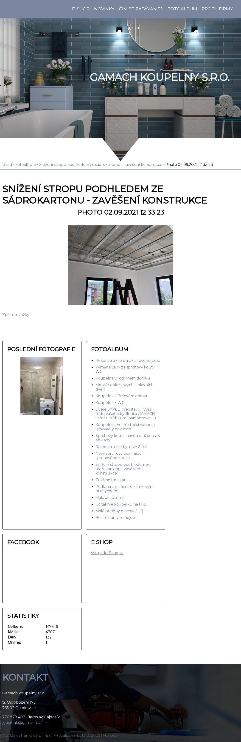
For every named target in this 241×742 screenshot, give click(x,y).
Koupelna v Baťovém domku (122, 396)
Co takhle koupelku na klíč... (121, 504)
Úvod (7, 164)
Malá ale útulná (109, 497)
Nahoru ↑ (111, 735)
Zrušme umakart (111, 480)
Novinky (104, 9)
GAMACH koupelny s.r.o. (160, 77)
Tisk (47, 735)
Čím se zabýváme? (141, 9)
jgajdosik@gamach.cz (22, 722)
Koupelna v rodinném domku (122, 378)
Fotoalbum (182, 9)
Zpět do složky (15, 315)
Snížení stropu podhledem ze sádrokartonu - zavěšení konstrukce (100, 164)
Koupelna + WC (109, 402)
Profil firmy (217, 9)
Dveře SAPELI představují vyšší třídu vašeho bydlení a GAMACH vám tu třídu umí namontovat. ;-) (125, 413)
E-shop (81, 9)
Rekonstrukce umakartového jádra (127, 360)
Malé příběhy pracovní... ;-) (119, 511)
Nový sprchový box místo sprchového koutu (118, 455)
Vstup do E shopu (107, 553)
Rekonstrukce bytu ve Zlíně (121, 447)
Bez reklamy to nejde (115, 517)
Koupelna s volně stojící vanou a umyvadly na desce (125, 427)
